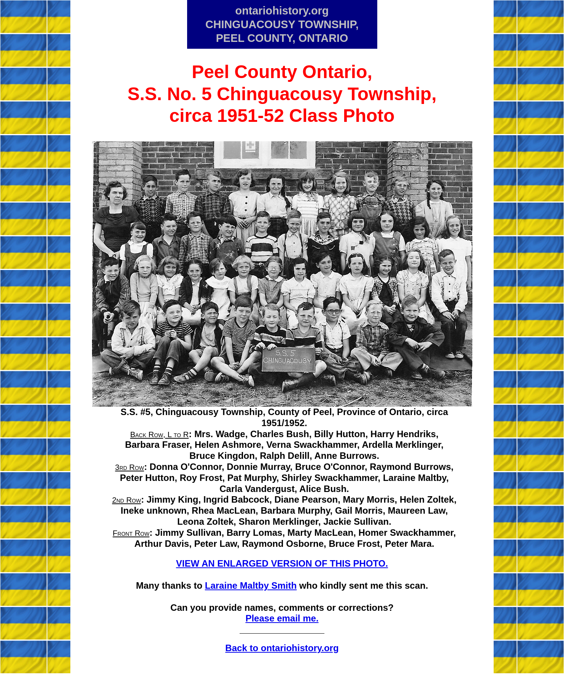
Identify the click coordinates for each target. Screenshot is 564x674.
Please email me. (281, 618)
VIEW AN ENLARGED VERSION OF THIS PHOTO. (282, 563)
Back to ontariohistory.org (281, 648)
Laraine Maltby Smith (251, 585)
